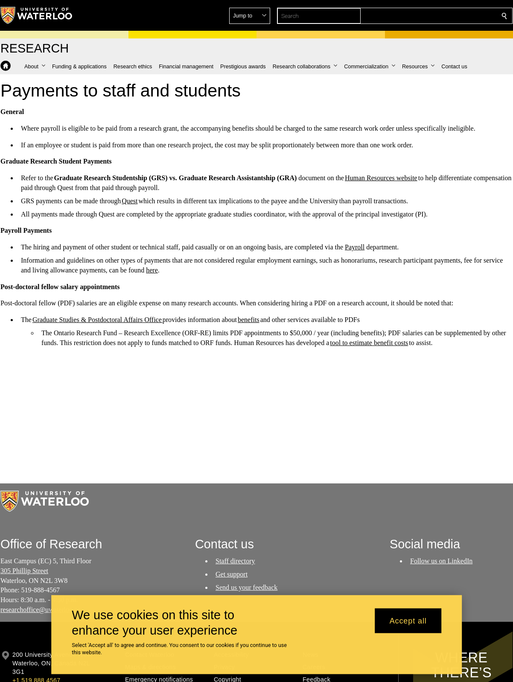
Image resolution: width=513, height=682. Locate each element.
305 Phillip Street (24, 570)
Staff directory (235, 561)
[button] (443, 15)
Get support (232, 574)
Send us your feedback (246, 587)
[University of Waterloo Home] (36, 15)
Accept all (408, 620)
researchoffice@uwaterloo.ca (40, 609)
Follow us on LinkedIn (441, 561)
